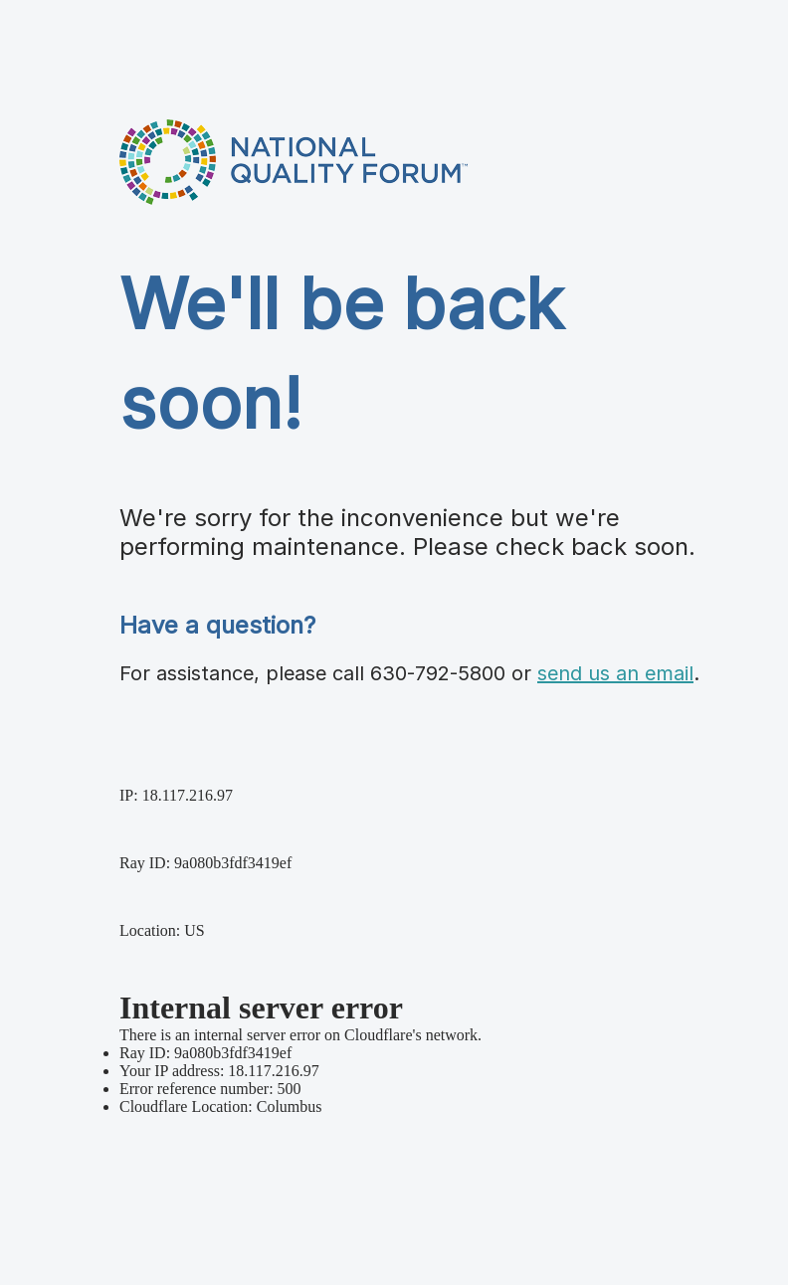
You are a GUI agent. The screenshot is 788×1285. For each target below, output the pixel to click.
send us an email (615, 673)
